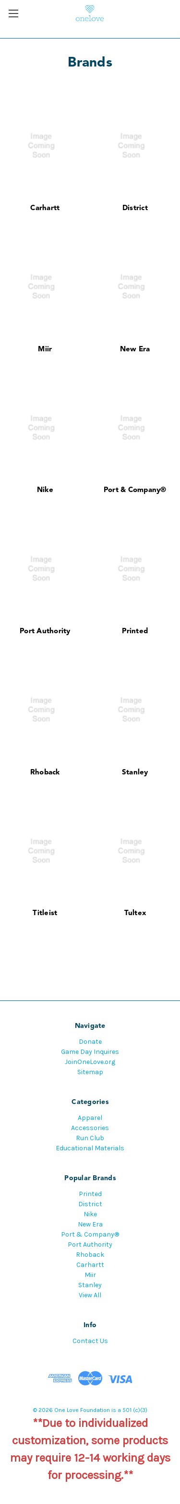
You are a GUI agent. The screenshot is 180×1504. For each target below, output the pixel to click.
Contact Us (90, 1341)
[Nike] (45, 428)
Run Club (90, 1138)
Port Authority (45, 631)
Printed (135, 631)
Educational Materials (90, 1148)
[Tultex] (135, 851)
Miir (45, 349)
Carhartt (45, 208)
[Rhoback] (45, 710)
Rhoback (45, 772)
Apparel (90, 1118)
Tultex (135, 913)
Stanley (135, 772)
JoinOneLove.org (90, 1062)
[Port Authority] (45, 569)
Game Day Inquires (90, 1052)
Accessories (90, 1128)
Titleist (45, 913)
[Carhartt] (45, 146)
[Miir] (45, 287)
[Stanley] (135, 710)
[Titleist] (45, 851)
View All (90, 1295)
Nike (45, 490)
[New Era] (135, 287)
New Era (135, 349)
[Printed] (135, 569)
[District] (135, 146)
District (135, 208)
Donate (90, 1042)
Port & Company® (135, 490)
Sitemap (90, 1072)
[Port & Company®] (135, 428)
